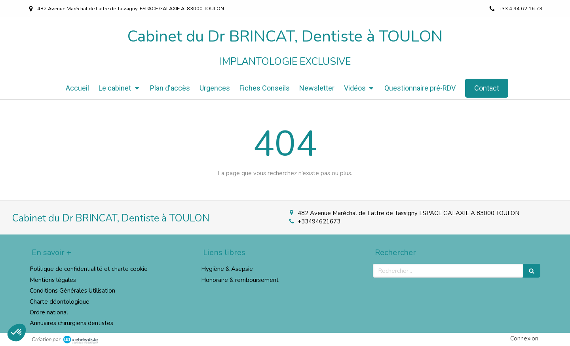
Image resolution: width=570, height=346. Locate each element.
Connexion (524, 338)
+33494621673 (319, 221)
